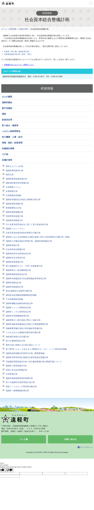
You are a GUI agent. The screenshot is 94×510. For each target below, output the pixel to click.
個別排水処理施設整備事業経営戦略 (21, 295)
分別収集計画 (11, 374)
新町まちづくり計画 (14, 166)
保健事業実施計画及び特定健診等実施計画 (24, 328)
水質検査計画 (11, 191)
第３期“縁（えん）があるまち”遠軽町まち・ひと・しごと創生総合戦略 (36, 349)
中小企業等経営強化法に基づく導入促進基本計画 (27, 224)
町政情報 (12, 29)
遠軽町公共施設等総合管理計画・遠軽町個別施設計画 (29, 241)
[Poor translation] (9, 470)
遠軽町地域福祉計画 (14, 287)
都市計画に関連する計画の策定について (23, 345)
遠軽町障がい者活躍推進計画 (18, 270)
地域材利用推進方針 (14, 220)
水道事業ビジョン (13, 187)
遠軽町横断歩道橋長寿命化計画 (19, 303)
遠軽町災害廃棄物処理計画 (17, 316)
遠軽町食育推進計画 (14, 262)
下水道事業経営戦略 (14, 299)
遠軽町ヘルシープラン (15, 229)
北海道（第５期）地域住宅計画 (16, 51)
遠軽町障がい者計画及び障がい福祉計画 (23, 320)
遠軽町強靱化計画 (13, 282)
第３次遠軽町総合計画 (15, 341)
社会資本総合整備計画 (15, 249)
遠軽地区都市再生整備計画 (17, 183)
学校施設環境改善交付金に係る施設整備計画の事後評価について (34, 361)
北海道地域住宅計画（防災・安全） (18, 54)
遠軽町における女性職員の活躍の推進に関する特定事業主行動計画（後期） (38, 237)
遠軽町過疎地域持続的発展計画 (19, 378)
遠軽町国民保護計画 (14, 204)
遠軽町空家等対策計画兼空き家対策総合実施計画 (27, 357)
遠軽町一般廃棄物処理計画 (17, 390)
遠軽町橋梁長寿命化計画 (16, 274)
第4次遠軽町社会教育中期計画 (19, 291)
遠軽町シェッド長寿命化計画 (18, 307)
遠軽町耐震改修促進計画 (16, 179)
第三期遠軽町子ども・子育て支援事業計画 (24, 266)
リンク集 (24, 439)
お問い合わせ (70, 439)
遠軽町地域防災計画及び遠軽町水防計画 (23, 199)
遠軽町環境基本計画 (14, 170)
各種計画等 (23, 29)
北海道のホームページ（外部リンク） (19, 65)
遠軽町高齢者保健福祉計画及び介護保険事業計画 (27, 324)
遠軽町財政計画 (12, 245)
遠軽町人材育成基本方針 (16, 366)
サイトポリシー (86, 447)
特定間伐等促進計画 (14, 216)
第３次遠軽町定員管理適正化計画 (20, 382)
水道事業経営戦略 (13, 195)
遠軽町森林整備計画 (14, 212)
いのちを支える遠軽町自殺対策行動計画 (23, 332)
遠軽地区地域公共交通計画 (17, 337)
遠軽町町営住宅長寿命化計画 (18, 253)
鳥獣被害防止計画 (13, 208)
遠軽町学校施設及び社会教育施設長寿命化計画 (26, 278)
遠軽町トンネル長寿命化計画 (18, 312)
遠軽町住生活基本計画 (15, 258)
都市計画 (9, 174)
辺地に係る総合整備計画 (16, 370)
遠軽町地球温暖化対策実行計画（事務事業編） (26, 353)
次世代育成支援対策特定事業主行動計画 (23, 233)
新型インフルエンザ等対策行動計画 (21, 386)
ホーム (4, 29)
